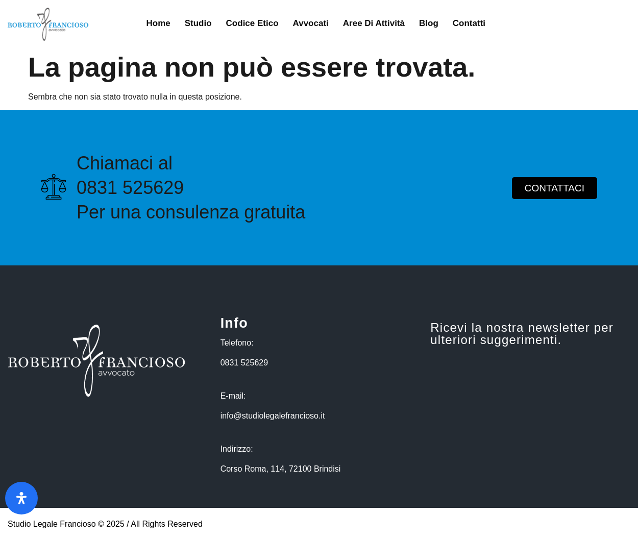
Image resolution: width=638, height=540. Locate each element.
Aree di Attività (374, 23)
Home (158, 23)
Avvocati (311, 23)
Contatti (469, 23)
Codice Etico (252, 23)
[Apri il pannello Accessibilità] (21, 498)
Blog (428, 23)
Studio (198, 23)
